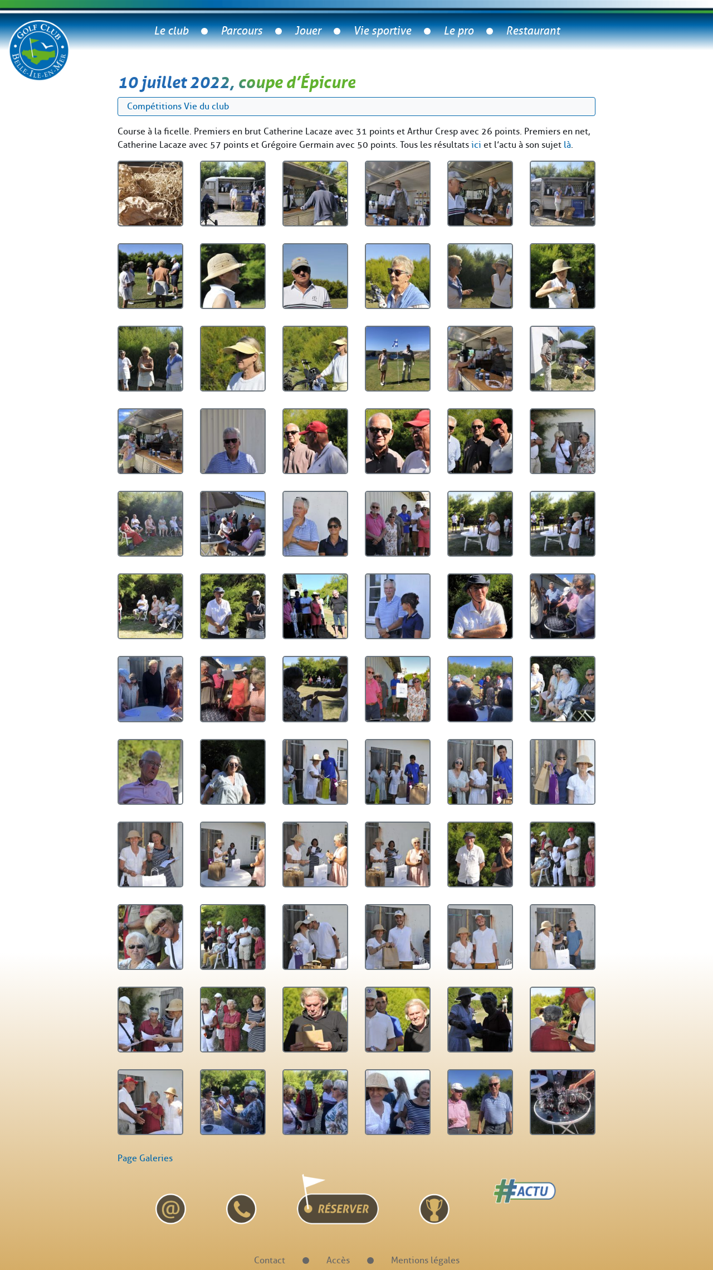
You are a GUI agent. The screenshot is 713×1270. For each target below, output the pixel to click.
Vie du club (206, 106)
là (567, 144)
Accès (338, 1260)
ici (476, 144)
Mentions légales (425, 1260)
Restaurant (533, 31)
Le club (171, 31)
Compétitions (154, 106)
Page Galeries (145, 1158)
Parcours (241, 31)
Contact (269, 1260)
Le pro (458, 31)
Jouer (308, 31)
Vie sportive (382, 31)
